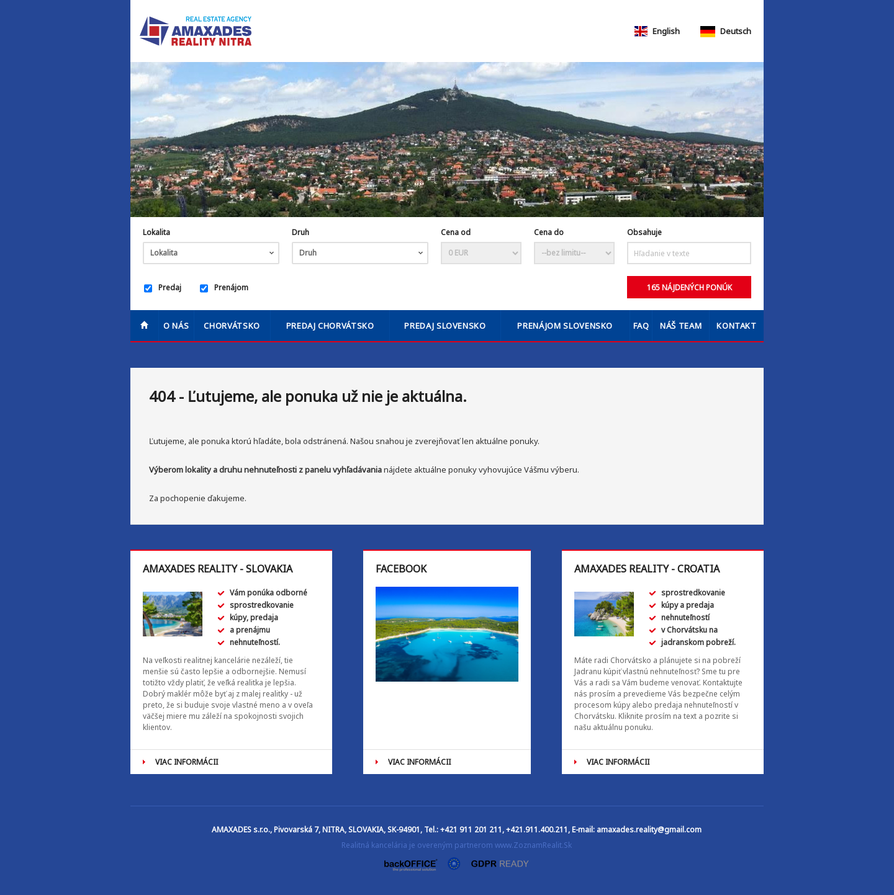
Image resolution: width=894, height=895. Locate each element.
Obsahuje (644, 232)
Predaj (162, 288)
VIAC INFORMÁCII (186, 762)
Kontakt (736, 325)
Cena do (549, 232)
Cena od (456, 232)
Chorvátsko (232, 325)
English (656, 31)
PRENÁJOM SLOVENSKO (565, 325)
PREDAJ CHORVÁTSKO (330, 325)
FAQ (641, 325)
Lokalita (156, 232)
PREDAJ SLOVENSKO (444, 325)
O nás (176, 325)
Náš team (681, 325)
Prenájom (224, 288)
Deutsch (725, 31)
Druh (300, 232)
